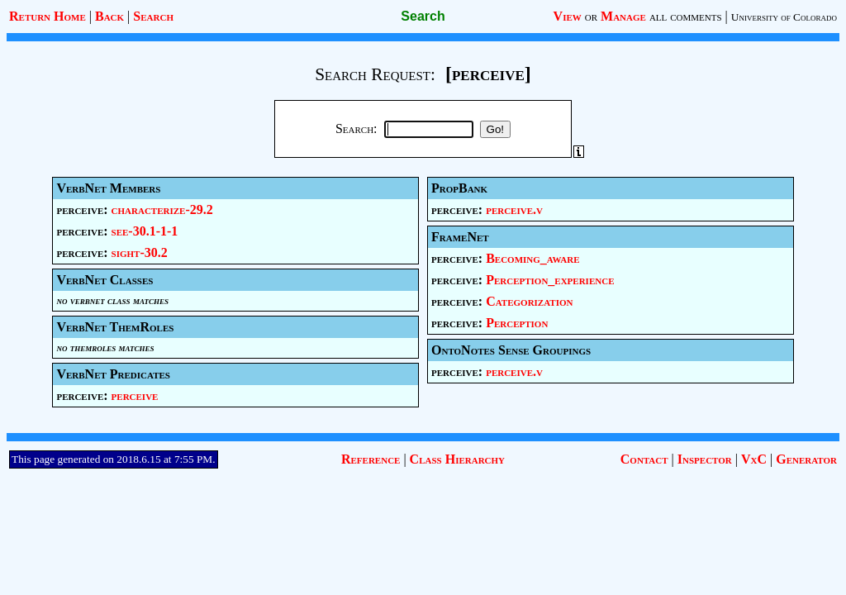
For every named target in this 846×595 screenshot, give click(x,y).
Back (109, 16)
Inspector (704, 459)
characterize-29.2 (162, 209)
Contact (644, 459)
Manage (623, 16)
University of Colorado (784, 17)
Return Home (47, 16)
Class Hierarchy (457, 459)
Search (153, 16)
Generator (806, 459)
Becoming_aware (532, 258)
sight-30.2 (140, 252)
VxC (754, 459)
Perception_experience (550, 280)
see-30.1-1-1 (145, 231)
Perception (517, 323)
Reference (370, 459)
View (568, 16)
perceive (135, 395)
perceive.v (514, 209)
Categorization (529, 301)
